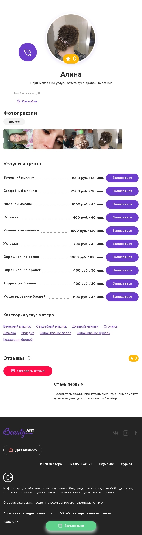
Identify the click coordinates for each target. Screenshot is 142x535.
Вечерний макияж (17, 326)
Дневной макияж (85, 326)
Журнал (126, 464)
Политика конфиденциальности (28, 513)
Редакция (10, 522)
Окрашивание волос (55, 333)
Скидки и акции (80, 464)
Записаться (122, 178)
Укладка (27, 333)
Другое (14, 122)
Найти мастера (50, 464)
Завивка (9, 333)
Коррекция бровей (18, 339)
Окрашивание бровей (93, 333)
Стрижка (111, 326)
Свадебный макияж (51, 326)
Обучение (106, 464)
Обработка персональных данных (85, 513)
